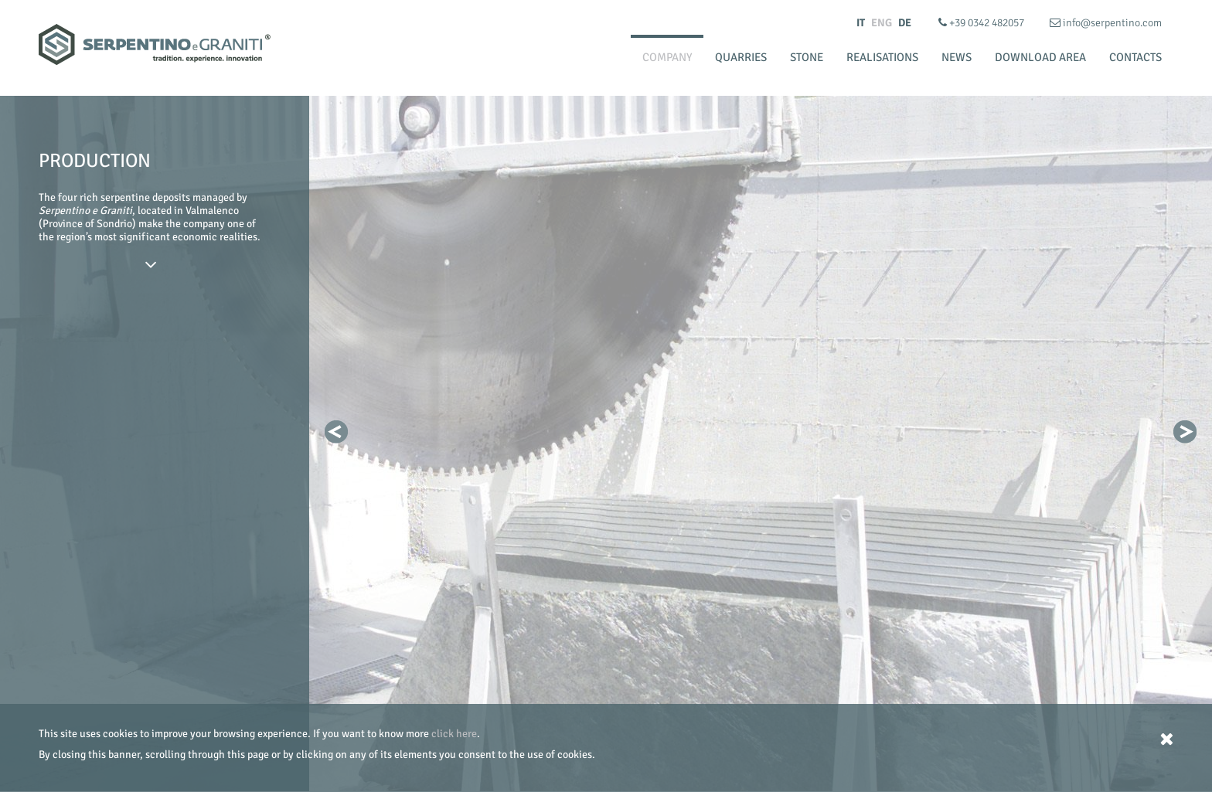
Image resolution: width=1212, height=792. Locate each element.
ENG (881, 22)
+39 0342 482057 (982, 22)
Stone (806, 57)
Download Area (1040, 57)
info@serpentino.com (1106, 22)
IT (860, 22)
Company (667, 57)
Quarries (741, 57)
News (956, 57)
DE (904, 22)
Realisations (882, 57)
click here (454, 733)
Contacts (1135, 57)
